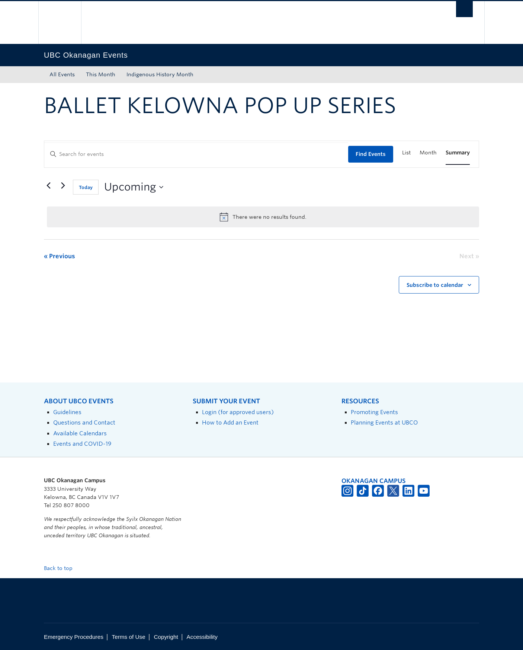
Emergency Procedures (73, 637)
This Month (100, 74)
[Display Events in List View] (406, 152)
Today (86, 187)
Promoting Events (374, 412)
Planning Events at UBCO (384, 422)
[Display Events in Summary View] (458, 152)
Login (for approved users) (238, 412)
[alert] (263, 216)
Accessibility (202, 637)
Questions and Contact (84, 422)
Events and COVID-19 (82, 444)
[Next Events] (62, 185)
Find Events (371, 154)
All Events (62, 74)
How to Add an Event (230, 422)
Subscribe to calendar (435, 285)
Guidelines (67, 412)
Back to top (62, 568)
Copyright (166, 637)
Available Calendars (80, 433)
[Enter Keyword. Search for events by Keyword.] (196, 154)
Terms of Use (128, 637)
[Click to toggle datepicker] (133, 187)
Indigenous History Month (159, 74)
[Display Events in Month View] (428, 152)
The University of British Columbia (59, 22)
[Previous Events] (48, 185)
